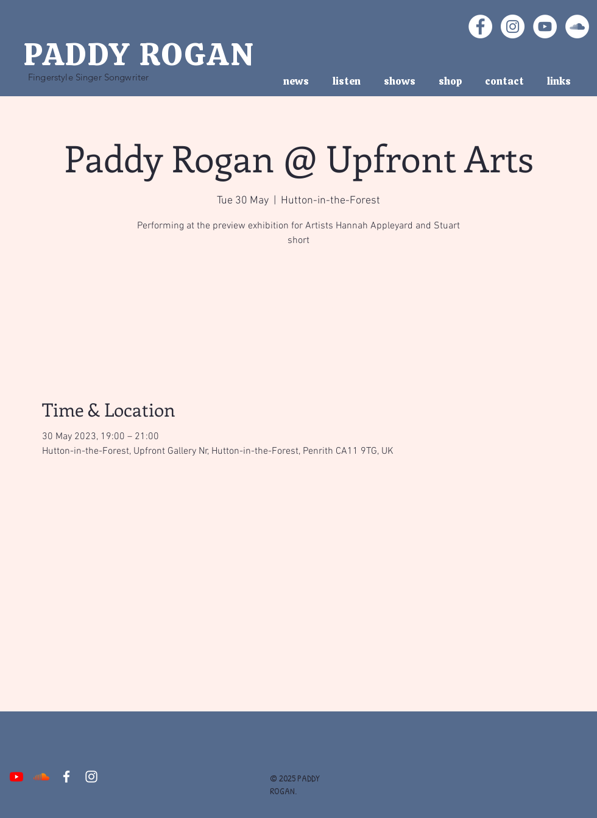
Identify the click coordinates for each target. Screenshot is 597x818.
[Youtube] (16, 777)
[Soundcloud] (41, 777)
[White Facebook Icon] (66, 777)
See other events (298, 307)
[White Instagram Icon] (91, 777)
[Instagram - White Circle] (513, 26)
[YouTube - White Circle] (545, 26)
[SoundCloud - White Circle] (577, 26)
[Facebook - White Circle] (480, 26)
